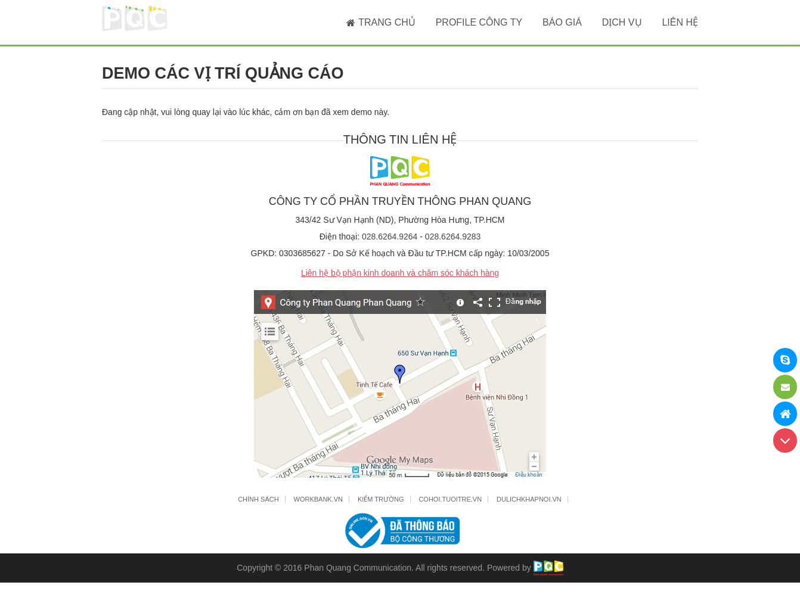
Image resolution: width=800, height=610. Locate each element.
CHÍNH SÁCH (258, 499)
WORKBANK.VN (318, 499)
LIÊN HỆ (680, 22)
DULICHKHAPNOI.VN (529, 499)
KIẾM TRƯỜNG (381, 499)
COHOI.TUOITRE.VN (450, 499)
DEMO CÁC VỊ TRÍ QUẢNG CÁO (223, 73)
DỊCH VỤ (622, 22)
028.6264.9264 (389, 236)
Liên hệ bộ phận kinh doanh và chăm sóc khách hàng (400, 273)
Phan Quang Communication (357, 567)
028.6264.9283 (452, 236)
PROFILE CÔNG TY (479, 22)
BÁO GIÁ (562, 22)
